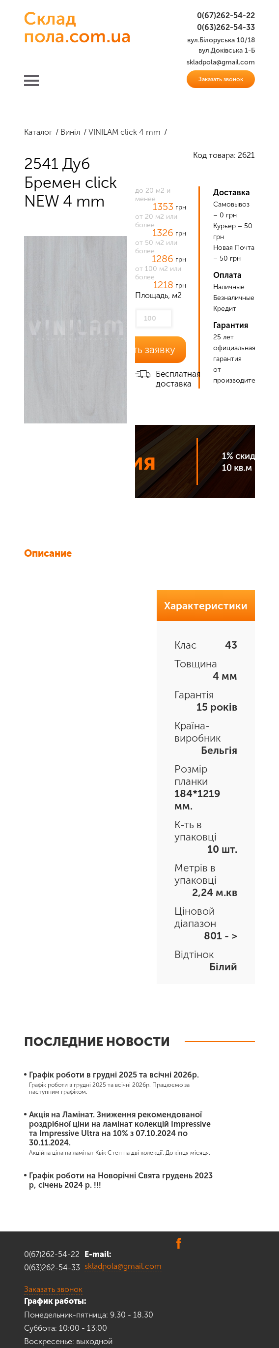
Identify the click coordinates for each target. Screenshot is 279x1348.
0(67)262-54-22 (226, 15)
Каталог (38, 132)
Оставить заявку (136, 349)
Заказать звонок (220, 79)
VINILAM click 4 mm (124, 132)
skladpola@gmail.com (123, 1266)
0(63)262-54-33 (226, 27)
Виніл (70, 132)
